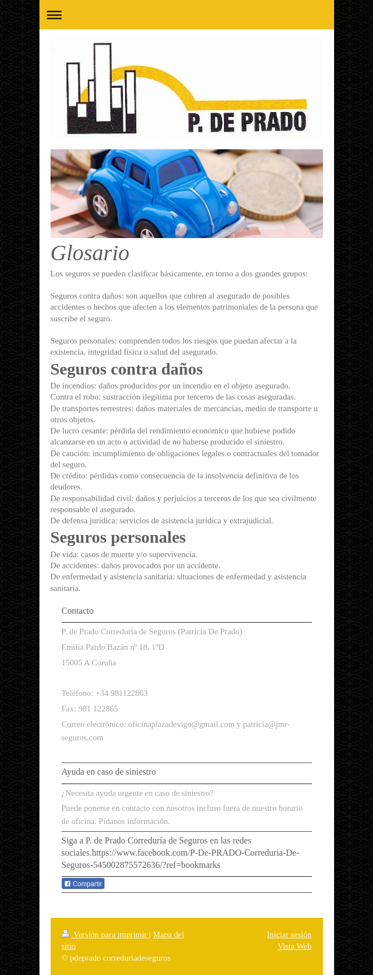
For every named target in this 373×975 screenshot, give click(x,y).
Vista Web (294, 946)
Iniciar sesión (289, 934)
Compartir (83, 884)
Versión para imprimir (106, 934)
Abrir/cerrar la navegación (186, 15)
